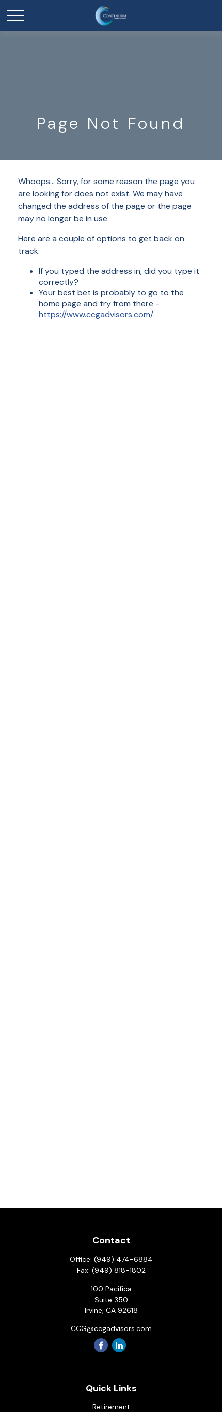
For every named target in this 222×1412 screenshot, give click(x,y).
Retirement (111, 1406)
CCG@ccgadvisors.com (111, 1328)
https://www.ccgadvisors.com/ (96, 314)
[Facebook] (101, 1345)
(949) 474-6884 (123, 1259)
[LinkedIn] (119, 1345)
